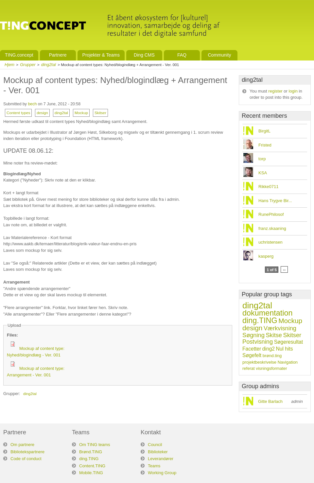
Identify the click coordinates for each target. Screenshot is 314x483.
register (275, 91)
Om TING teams (94, 444)
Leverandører (160, 458)
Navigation (288, 362)
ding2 (268, 349)
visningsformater (271, 368)
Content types (18, 113)
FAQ (181, 55)
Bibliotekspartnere (27, 451)
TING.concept (19, 55)
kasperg (265, 256)
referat (248, 368)
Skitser (100, 113)
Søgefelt (251, 355)
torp (262, 158)
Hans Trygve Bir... (275, 200)
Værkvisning (280, 328)
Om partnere (22, 444)
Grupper (27, 64)
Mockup (81, 113)
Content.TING (92, 465)
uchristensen (270, 242)
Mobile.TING (91, 472)
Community (219, 55)
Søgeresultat (288, 342)
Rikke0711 (268, 186)
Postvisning (257, 341)
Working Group (162, 472)
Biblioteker (158, 451)
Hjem (9, 64)
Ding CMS (144, 55)
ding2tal (48, 64)
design (42, 113)
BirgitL (264, 131)
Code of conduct (26, 458)
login (293, 91)
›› (284, 269)
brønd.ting (272, 355)
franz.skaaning (272, 228)
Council (155, 444)
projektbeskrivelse (259, 362)
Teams (154, 465)
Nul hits (284, 349)
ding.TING (259, 320)
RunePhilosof (271, 214)
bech (32, 104)
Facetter (251, 349)
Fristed (264, 145)
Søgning (253, 335)
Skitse (274, 335)
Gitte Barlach (270, 401)
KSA (262, 172)
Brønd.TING (90, 451)
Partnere (58, 55)
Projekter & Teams (101, 55)
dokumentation (267, 313)
